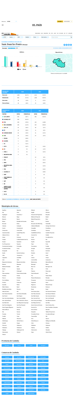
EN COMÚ (61, 33)
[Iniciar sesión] (68, 21)
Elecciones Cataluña (9, 33)
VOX (58, 33)
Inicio (5, 37)
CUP (64, 33)
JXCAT (55, 33)
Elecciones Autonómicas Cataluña (12, 41)
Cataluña (70, 33)
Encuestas (46, 33)
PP (66, 33)
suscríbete (60, 21)
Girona (27, 199)
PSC (49, 33)
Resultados (37, 33)
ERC (52, 33)
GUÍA (42, 33)
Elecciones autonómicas (12, 199)
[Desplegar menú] (3, 25)
